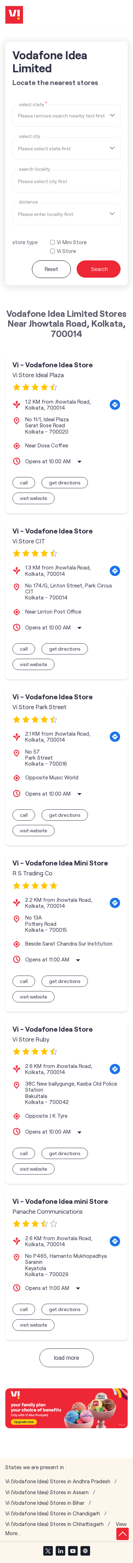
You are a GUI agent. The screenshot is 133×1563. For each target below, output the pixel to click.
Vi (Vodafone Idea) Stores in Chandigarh (52, 1513)
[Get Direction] (115, 404)
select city (29, 136)
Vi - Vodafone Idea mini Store (60, 1201)
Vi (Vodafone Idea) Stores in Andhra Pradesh (57, 1481)
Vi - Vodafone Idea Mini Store (60, 863)
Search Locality (34, 169)
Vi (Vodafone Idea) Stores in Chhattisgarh (54, 1524)
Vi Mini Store (72, 242)
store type (25, 242)
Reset (51, 269)
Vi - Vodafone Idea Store (52, 365)
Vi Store (66, 251)
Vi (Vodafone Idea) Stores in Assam (47, 1492)
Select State (33, 104)
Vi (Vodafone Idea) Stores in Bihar (44, 1503)
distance (28, 202)
